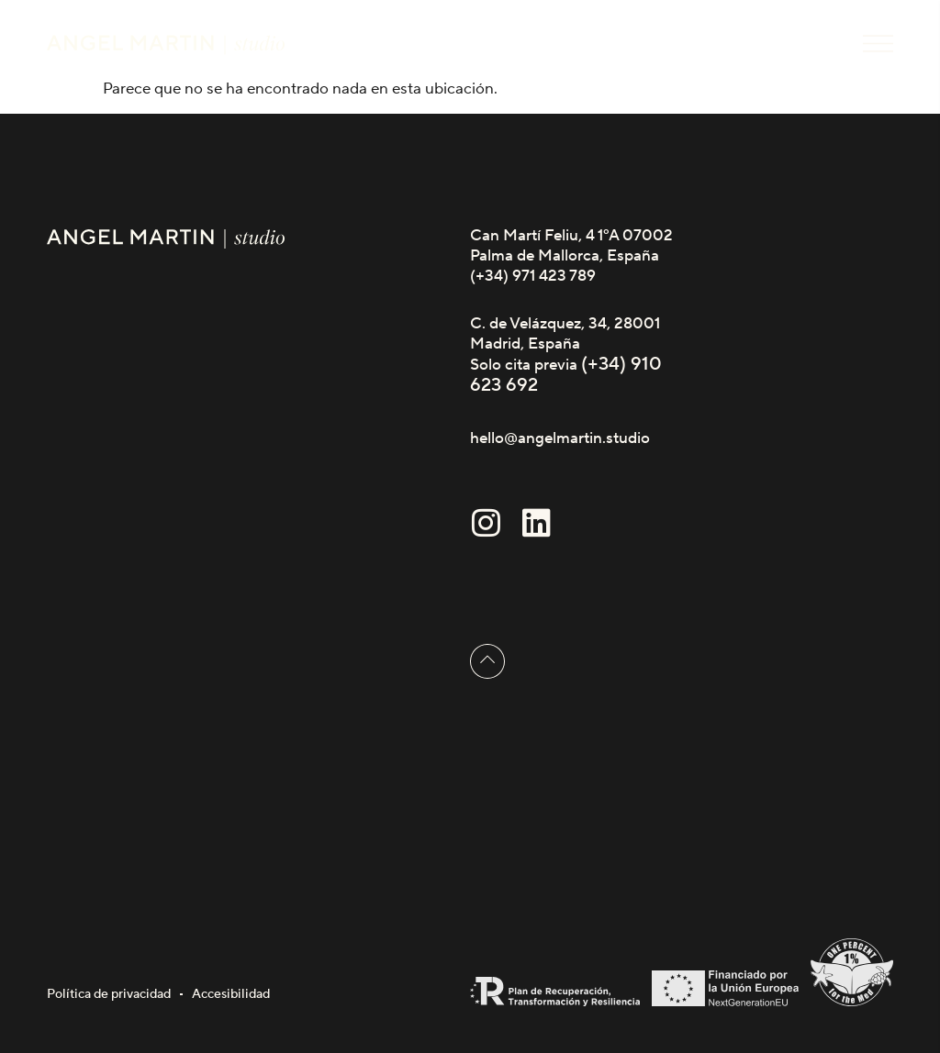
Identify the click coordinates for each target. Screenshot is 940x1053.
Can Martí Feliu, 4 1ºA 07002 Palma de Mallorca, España (571, 246)
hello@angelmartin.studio (560, 438)
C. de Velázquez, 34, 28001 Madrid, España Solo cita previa (565, 344)
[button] (878, 43)
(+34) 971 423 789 (533, 276)
